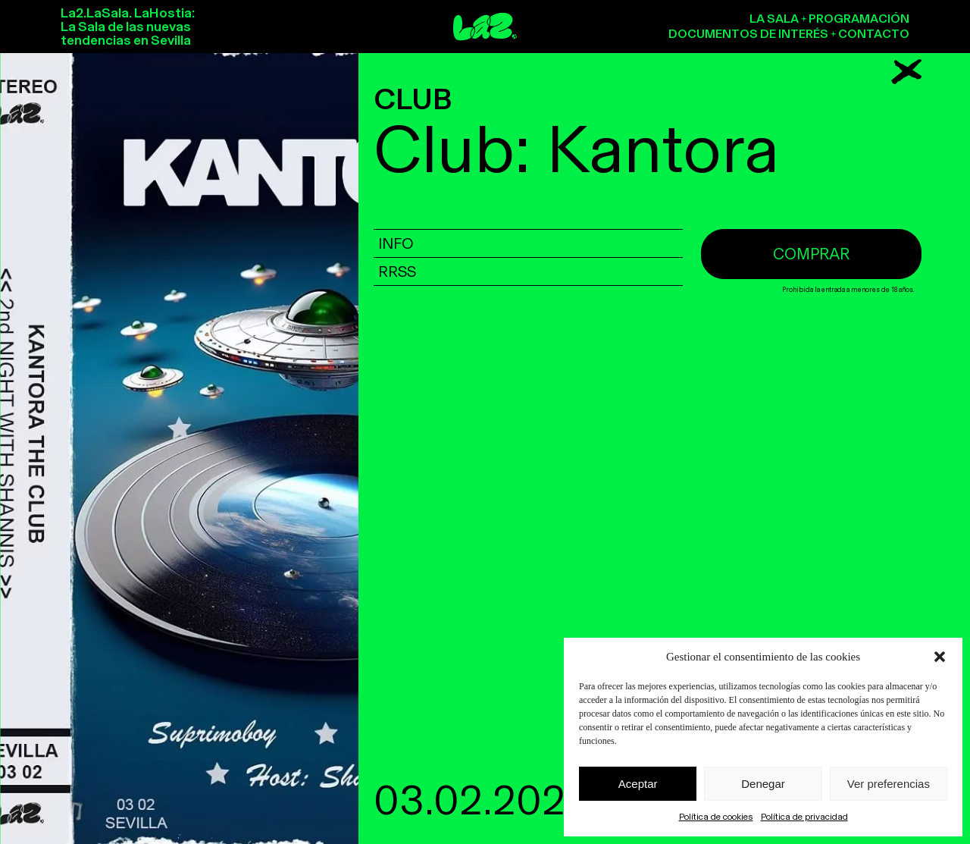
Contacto (873, 34)
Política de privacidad (804, 816)
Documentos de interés (748, 34)
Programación (859, 18)
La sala (774, 18)
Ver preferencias (888, 783)
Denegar (763, 783)
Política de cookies (716, 816)
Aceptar (638, 783)
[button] (939, 656)
